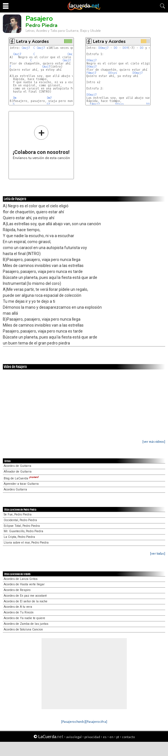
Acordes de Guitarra (17, 466)
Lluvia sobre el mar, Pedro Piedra (26, 542)
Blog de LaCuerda (21, 478)
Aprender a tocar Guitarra (21, 484)
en (111, 737)
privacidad (92, 737)
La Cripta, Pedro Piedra (19, 537)
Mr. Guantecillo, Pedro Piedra (23, 531)
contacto (128, 737)
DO (115, 48)
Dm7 (49, 98)
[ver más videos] (153, 441)
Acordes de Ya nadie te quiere (24, 618)
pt (117, 737)
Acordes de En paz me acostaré (25, 596)
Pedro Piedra (41, 25)
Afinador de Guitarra (18, 471)
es (105, 737)
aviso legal (74, 737)
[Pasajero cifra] (96, 721)
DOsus (112, 73)
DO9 (125, 48)
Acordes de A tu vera (18, 607)
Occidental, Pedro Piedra (20, 520)
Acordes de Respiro (17, 590)
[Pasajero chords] (73, 721)
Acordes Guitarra (15, 489)
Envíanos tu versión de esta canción (41, 142)
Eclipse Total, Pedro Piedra (22, 526)
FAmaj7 (91, 73)
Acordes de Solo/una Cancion (23, 629)
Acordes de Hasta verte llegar (24, 584)
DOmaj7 (103, 48)
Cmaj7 (26, 48)
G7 (48, 104)
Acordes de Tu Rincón (19, 612)
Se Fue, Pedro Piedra (18, 514)
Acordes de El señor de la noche (25, 601)
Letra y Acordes (32, 41)
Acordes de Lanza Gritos (21, 579)
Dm (14, 98)
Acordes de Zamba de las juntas (26, 624)
